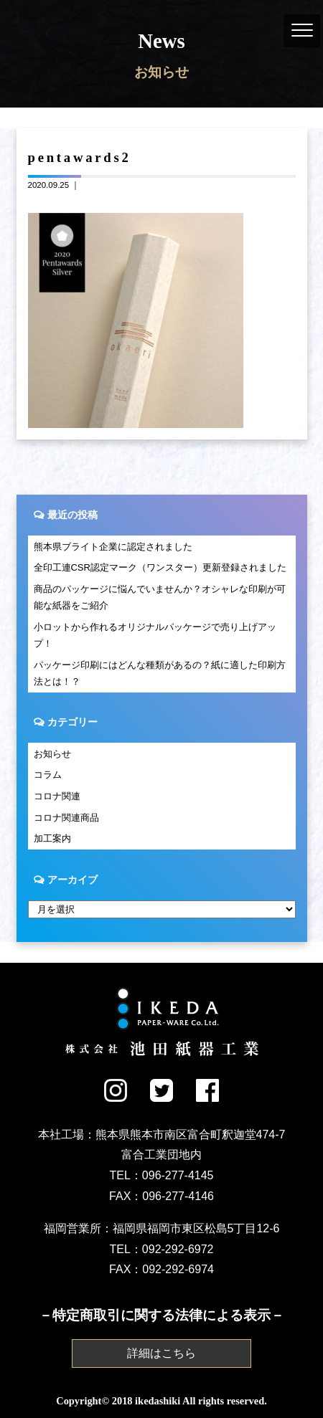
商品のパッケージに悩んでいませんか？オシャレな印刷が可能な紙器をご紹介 (160, 597)
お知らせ (52, 753)
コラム (48, 774)
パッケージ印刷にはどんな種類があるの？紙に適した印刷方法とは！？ (160, 673)
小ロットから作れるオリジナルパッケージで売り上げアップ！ (155, 635)
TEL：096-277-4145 (162, 1175)
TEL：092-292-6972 (162, 1249)
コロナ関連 (57, 796)
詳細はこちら (161, 1353)
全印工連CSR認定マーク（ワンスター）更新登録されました (160, 567)
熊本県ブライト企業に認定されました (113, 546)
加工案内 (52, 838)
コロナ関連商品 (66, 817)
